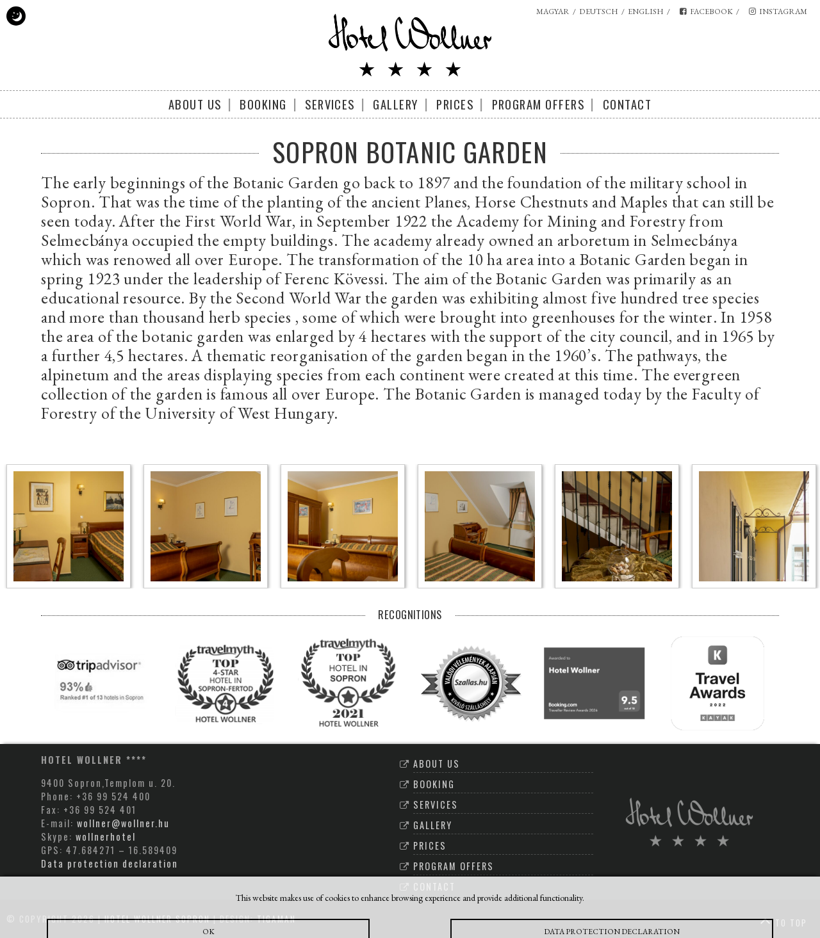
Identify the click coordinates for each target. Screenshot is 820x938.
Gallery (395, 104)
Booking (263, 104)
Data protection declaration (109, 863)
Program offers (538, 104)
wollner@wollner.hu (123, 823)
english (646, 11)
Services (330, 104)
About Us (195, 104)
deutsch (598, 11)
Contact (627, 104)
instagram (778, 11)
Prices (454, 104)
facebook (706, 11)
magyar (553, 11)
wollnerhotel (106, 836)
